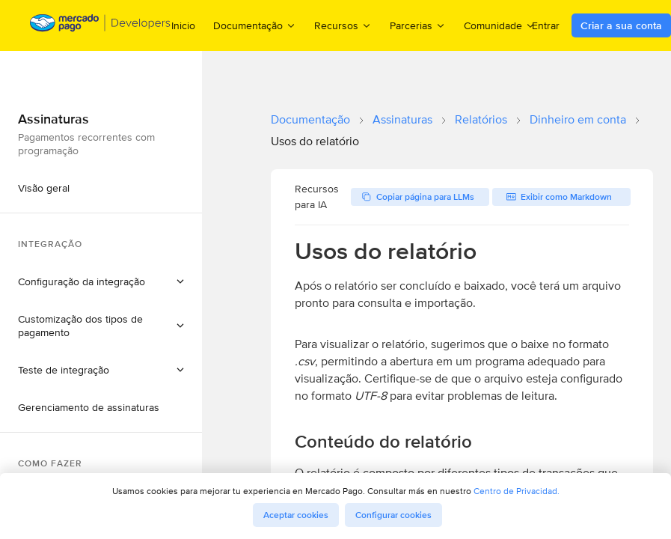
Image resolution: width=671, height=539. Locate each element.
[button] (101, 281)
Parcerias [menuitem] (418, 25)
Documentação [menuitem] (254, 25)
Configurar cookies (393, 515)
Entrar (546, 25)
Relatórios (481, 119)
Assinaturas (402, 119)
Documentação (310, 119)
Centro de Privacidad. (517, 490)
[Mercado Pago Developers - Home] (100, 25)
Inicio (183, 25)
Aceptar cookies (295, 515)
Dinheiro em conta (578, 119)
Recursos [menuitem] (343, 25)
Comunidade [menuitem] (500, 25)
